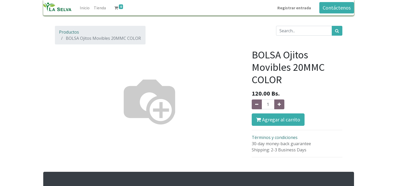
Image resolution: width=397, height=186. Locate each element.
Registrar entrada (294, 7)
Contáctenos (337, 7)
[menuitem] (85, 8)
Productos (69, 32)
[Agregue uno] (279, 104)
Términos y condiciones (275, 137)
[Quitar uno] (257, 104)
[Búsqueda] (337, 31)
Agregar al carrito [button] (278, 119)
